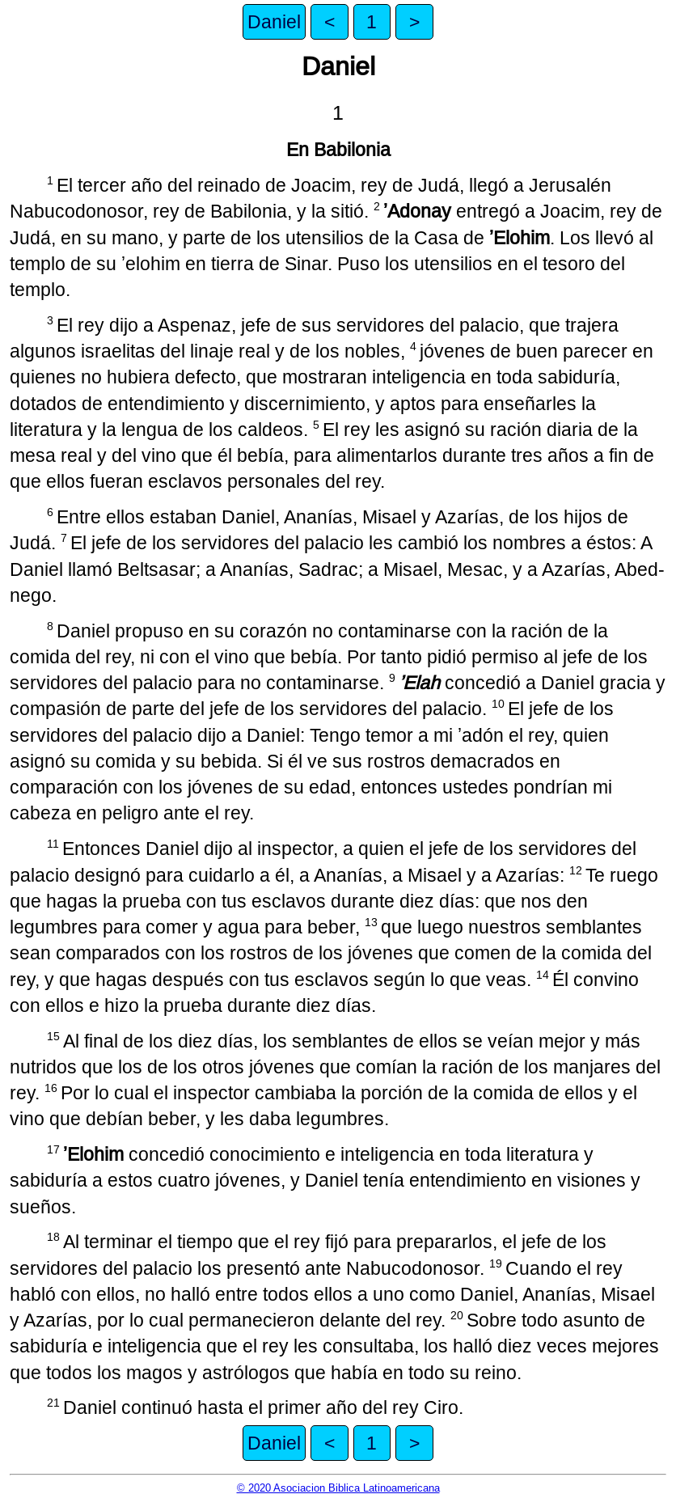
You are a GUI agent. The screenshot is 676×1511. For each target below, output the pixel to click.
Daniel (274, 21)
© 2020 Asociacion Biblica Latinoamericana (338, 1488)
